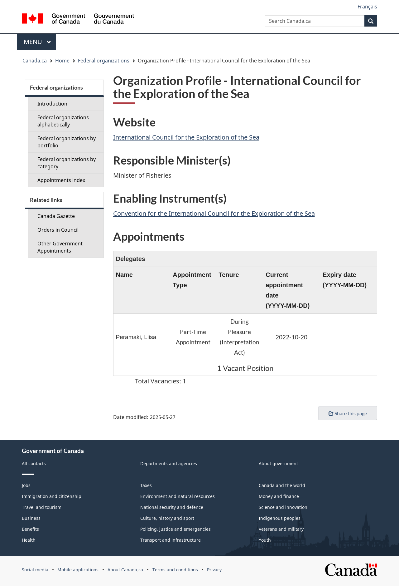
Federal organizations (103, 60)
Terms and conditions (175, 570)
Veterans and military (281, 529)
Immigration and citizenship (51, 496)
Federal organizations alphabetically (63, 121)
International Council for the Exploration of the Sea (186, 137)
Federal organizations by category (66, 163)
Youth (265, 540)
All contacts (34, 463)
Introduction (52, 103)
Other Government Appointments (60, 247)
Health (29, 540)
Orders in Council (58, 229)
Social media (35, 570)
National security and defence (171, 507)
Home (62, 60)
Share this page (348, 413)
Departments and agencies (168, 463)
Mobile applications (78, 570)
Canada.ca (34, 60)
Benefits (30, 529)
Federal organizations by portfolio (66, 142)
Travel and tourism (41, 507)
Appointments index (61, 180)
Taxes (146, 485)
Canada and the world (282, 485)
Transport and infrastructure (170, 540)
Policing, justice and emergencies (175, 529)
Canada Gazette (56, 216)
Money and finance (279, 496)
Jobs (26, 485)
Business (31, 518)
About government (278, 463)
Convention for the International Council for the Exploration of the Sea (214, 213)
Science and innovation (283, 507)
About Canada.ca (125, 570)
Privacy (214, 570)
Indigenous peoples (279, 518)
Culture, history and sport (167, 518)
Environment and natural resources (177, 496)
